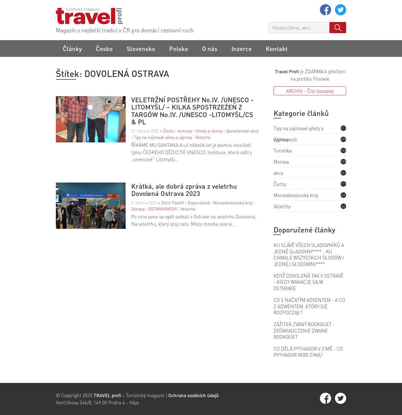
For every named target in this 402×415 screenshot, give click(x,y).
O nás (209, 48)
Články (72, 48)
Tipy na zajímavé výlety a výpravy (163, 137)
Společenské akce (242, 130)
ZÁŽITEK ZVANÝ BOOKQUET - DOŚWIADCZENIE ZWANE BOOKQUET (304, 330)
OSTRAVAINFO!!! (163, 208)
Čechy (168, 130)
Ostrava (138, 208)
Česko (104, 48)
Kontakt (277, 48)
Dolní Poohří (172, 202)
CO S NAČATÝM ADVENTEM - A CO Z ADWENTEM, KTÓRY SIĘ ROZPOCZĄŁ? (309, 306)
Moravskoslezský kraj (232, 202)
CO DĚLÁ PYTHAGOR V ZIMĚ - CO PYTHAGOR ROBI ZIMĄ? (308, 352)
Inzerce (241, 48)
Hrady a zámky (209, 130)
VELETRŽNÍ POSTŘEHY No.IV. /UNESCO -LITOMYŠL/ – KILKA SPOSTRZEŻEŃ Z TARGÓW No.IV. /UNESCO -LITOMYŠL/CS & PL (192, 111)
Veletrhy (203, 137)
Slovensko (141, 48)
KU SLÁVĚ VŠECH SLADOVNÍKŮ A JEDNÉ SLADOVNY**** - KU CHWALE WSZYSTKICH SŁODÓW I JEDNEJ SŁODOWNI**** (309, 254)
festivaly (185, 130)
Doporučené (199, 202)
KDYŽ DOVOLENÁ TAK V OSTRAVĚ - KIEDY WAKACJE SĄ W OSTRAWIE (308, 282)
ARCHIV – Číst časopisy (310, 91)
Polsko (178, 48)
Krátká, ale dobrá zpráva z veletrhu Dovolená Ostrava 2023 (184, 190)
